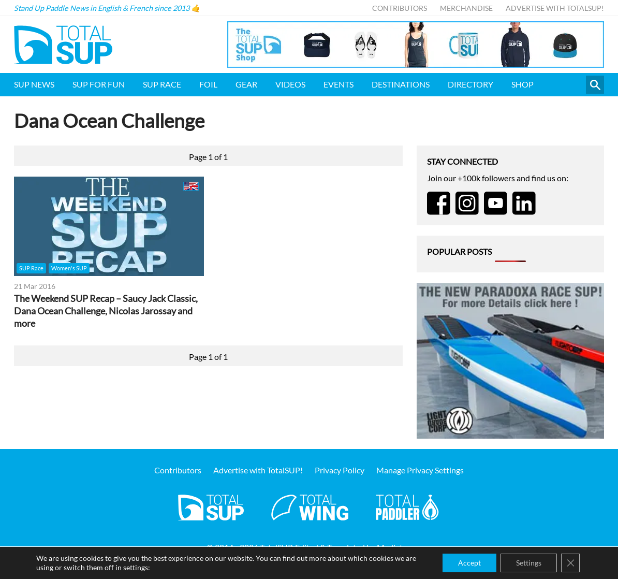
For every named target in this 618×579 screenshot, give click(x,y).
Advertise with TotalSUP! (555, 8)
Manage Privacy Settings (420, 470)
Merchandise (466, 8)
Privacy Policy (339, 470)
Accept (469, 562)
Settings (528, 562)
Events (338, 84)
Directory (470, 84)
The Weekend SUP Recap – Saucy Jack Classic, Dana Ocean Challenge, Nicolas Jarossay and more (106, 311)
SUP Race (162, 84)
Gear (246, 84)
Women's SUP (69, 268)
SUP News (34, 84)
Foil (208, 84)
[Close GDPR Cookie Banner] (570, 563)
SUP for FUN (98, 84)
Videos (290, 84)
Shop (522, 84)
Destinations (401, 84)
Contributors (399, 8)
